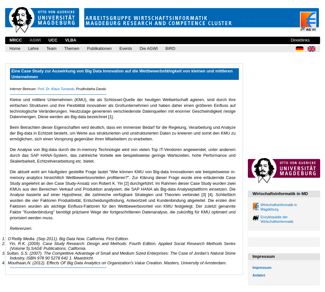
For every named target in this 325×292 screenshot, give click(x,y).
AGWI (35, 40)
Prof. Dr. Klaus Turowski (56, 89)
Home (15, 48)
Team (51, 48)
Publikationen (99, 48)
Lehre (33, 48)
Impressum (262, 267)
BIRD (171, 48)
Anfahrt (259, 275)
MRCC (16, 40)
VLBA (70, 40)
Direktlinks (300, 40)
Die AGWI (149, 48)
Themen (71, 48)
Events (125, 48)
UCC (53, 40)
